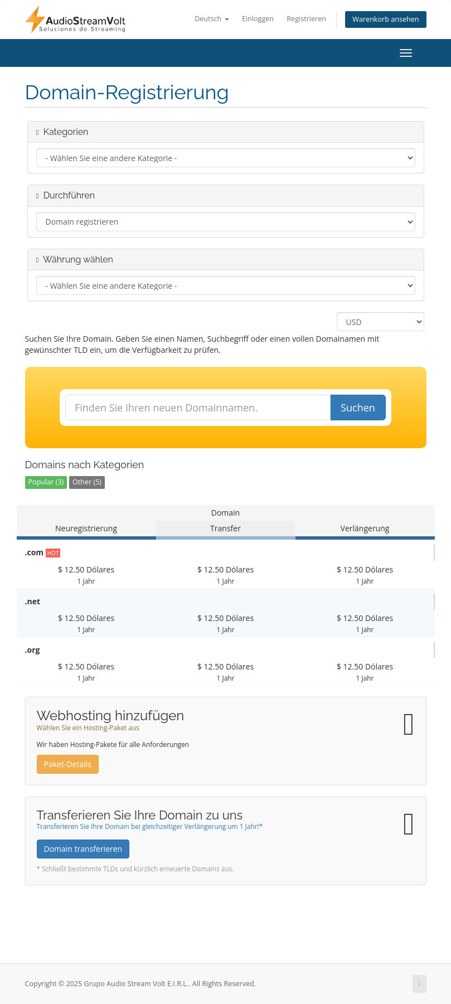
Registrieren (306, 18)
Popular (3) (46, 482)
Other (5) (86, 482)
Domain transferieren (83, 848)
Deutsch (212, 18)
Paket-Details (67, 764)
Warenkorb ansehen (385, 19)
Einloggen (258, 18)
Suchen (358, 407)
